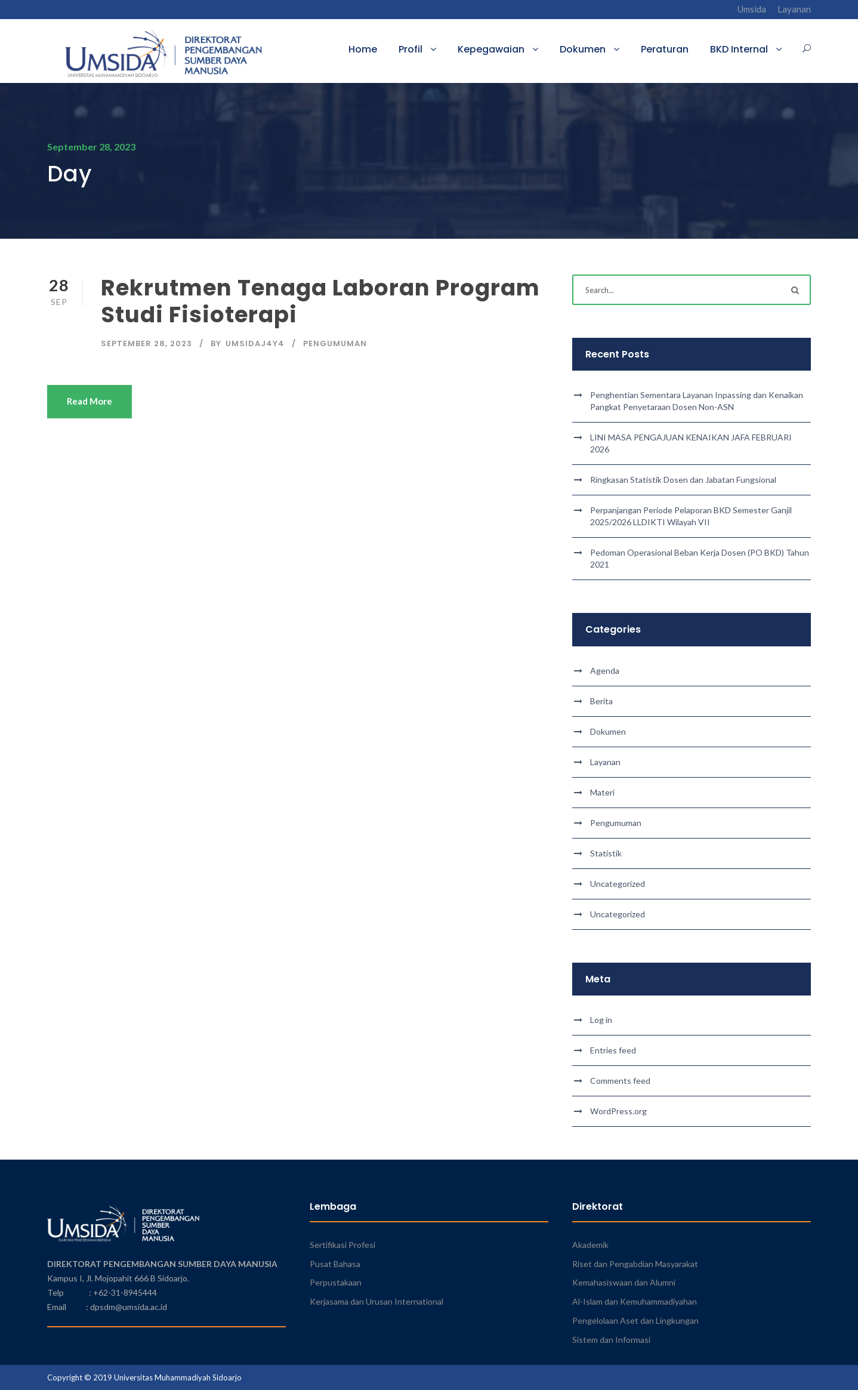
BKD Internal (739, 49)
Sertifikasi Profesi (342, 1245)
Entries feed (613, 1050)
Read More (89, 401)
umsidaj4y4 (255, 343)
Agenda (604, 670)
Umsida (751, 9)
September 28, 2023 (146, 343)
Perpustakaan (336, 1282)
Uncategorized (617, 884)
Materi (602, 792)
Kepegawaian (491, 49)
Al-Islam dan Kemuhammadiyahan (634, 1301)
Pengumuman (335, 343)
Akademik (590, 1245)
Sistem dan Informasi (611, 1339)
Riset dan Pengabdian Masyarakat (635, 1264)
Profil (410, 49)
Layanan (794, 9)
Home (362, 49)
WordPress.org (618, 1111)
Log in (601, 1020)
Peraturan (665, 49)
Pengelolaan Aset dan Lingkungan (635, 1320)
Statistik (606, 853)
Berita (601, 701)
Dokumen (583, 49)
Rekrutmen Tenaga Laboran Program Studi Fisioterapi (320, 300)
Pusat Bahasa (335, 1264)
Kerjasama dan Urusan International (376, 1301)
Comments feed (620, 1080)
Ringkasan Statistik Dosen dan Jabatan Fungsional (683, 479)
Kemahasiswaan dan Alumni (623, 1282)
